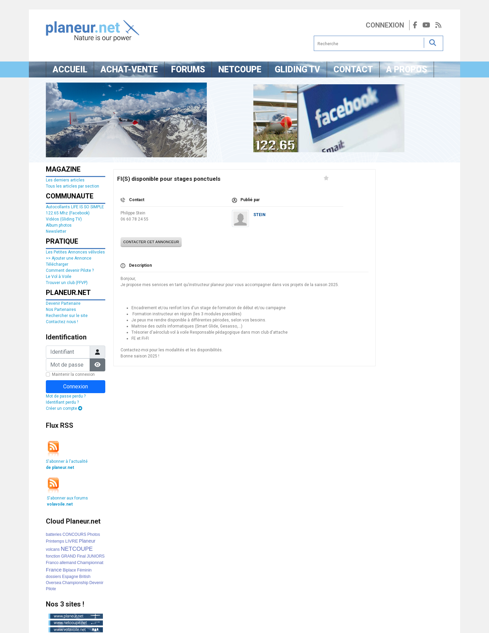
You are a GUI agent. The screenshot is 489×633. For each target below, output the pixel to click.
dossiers (53, 576)
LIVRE (71, 541)
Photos (93, 534)
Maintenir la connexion (73, 374)
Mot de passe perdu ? (66, 396)
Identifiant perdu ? (62, 402)
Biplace (69, 570)
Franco (52, 562)
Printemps (55, 541)
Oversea (53, 582)
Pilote (51, 588)
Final (81, 556)
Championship (75, 582)
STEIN (259, 214)
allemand (67, 562)
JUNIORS (96, 556)
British (84, 576)
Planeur (87, 541)
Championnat (90, 562)
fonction (53, 556)
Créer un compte (64, 408)
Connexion (385, 25)
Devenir (96, 582)
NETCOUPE (77, 549)
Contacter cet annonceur (151, 242)
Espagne (70, 576)
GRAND (68, 556)
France (54, 570)
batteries (53, 534)
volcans (53, 549)
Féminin (84, 570)
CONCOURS (74, 534)
